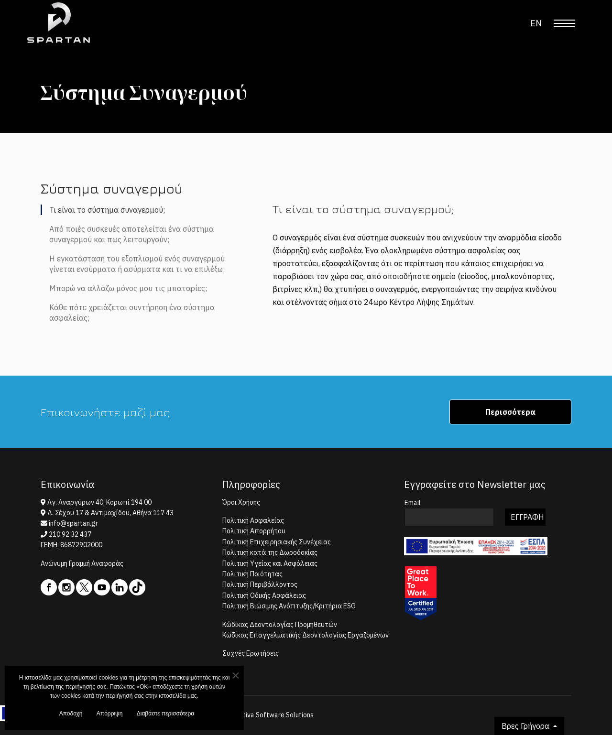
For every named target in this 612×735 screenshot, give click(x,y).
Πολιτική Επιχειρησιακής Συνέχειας (276, 542)
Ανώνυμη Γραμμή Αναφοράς (82, 563)
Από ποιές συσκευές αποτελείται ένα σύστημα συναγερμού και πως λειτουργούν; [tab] (131, 234)
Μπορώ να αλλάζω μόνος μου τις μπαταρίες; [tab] (128, 288)
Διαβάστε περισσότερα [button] (166, 716)
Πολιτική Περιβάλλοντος (259, 584)
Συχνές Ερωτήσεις (250, 653)
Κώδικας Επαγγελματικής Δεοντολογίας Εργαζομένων (305, 635)
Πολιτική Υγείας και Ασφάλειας (269, 563)
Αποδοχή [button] (71, 716)
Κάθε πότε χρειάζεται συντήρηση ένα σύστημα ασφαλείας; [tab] (132, 313)
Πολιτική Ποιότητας (252, 574)
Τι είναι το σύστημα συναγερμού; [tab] (107, 210)
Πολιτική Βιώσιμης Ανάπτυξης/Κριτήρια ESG (289, 606)
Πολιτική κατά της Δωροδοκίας (269, 552)
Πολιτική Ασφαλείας (253, 520)
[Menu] (564, 23)
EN (536, 23)
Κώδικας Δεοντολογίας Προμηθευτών (279, 624)
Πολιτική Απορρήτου (253, 531)
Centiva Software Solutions (272, 715)
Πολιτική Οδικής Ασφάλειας (264, 595)
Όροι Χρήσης (241, 502)
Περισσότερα (510, 412)
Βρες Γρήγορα (526, 726)
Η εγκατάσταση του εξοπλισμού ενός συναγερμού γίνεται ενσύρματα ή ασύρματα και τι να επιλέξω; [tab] (137, 264)
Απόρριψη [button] (110, 716)
